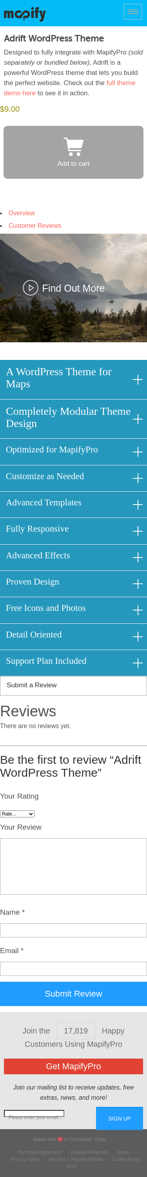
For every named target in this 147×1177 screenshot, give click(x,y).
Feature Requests (89, 1152)
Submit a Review (32, 685)
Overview (22, 213)
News (123, 1152)
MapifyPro (25, 14)
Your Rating (19, 796)
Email (12, 950)
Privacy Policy (25, 1159)
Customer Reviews (35, 225)
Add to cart (73, 163)
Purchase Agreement (40, 1152)
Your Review (21, 827)
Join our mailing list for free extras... (50, 1117)
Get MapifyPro (73, 1066)
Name (12, 912)
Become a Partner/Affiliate (76, 1159)
